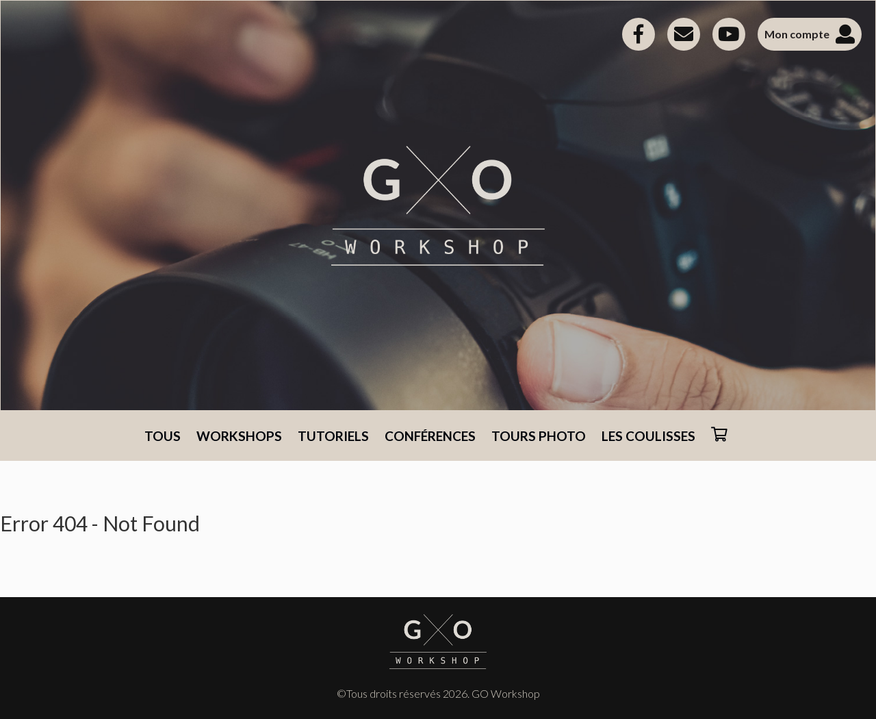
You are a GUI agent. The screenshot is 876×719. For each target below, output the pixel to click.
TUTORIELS (333, 436)
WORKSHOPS (239, 436)
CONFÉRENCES (430, 436)
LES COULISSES (648, 436)
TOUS (162, 436)
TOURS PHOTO (538, 436)
